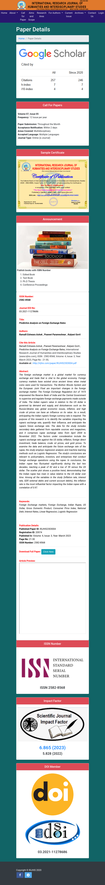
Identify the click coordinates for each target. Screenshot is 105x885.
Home (22, 38)
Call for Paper (23, 16)
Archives (79, 13)
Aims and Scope (31, 16)
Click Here (48, 551)
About (12, 13)
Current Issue (69, 15)
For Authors (55, 13)
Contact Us (92, 15)
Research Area (41, 15)
